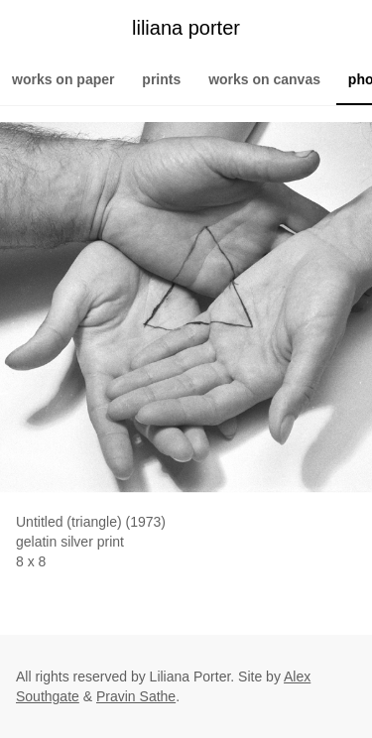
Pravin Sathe (136, 696)
